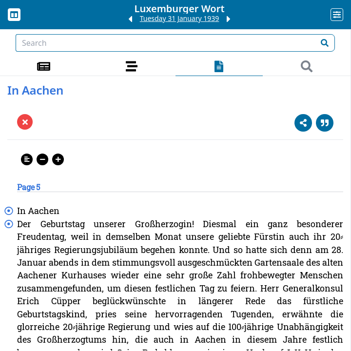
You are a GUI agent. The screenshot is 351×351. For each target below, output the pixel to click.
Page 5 (28, 187)
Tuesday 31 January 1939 (179, 18)
